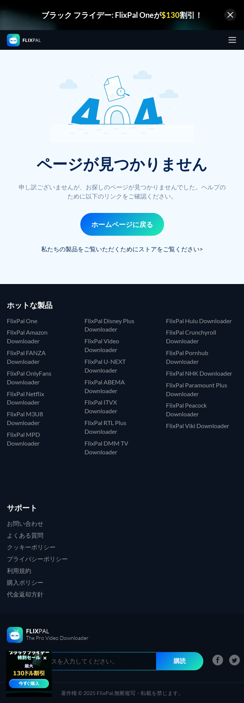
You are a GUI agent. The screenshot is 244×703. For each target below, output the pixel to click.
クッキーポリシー (31, 547)
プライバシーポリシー (37, 558)
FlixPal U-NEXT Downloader (105, 366)
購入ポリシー (25, 582)
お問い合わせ (25, 523)
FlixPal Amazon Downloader (27, 336)
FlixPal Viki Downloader (197, 425)
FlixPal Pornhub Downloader (187, 357)
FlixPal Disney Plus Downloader (109, 325)
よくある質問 (25, 535)
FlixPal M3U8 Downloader (25, 418)
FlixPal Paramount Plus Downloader (196, 389)
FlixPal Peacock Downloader (186, 409)
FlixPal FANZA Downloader (26, 357)
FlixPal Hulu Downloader (199, 320)
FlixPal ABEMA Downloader (105, 386)
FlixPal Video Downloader (102, 345)
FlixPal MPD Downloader (23, 439)
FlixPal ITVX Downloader (101, 406)
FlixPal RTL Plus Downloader (105, 427)
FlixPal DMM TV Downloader (106, 447)
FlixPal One (22, 320)
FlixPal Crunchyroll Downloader (191, 336)
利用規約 (19, 570)
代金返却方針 (25, 594)
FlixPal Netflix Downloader (25, 398)
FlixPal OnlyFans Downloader (29, 378)
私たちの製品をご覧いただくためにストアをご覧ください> (122, 248)
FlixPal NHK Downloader (199, 373)
